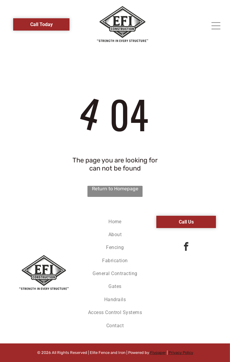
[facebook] (186, 247)
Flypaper (158, 352)
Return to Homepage (115, 188)
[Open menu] (215, 25)
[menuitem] (115, 221)
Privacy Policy (181, 352)
